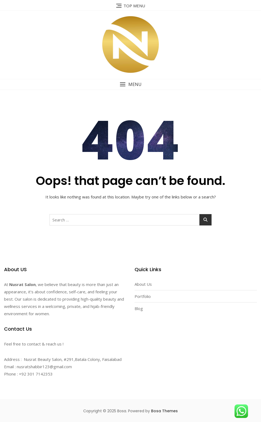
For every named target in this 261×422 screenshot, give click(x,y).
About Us (143, 284)
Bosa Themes (164, 411)
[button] (130, 84)
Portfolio (143, 296)
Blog (139, 308)
